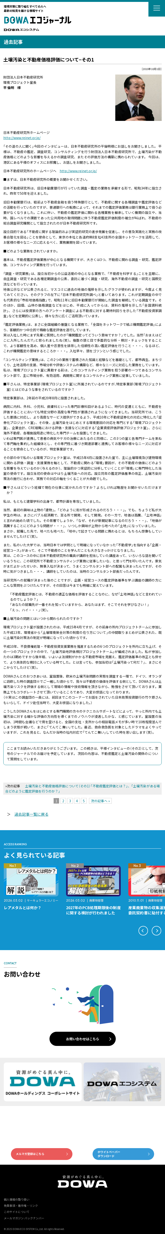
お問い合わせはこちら (82, 1038)
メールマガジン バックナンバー (24, 1218)
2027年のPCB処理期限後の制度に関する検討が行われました (93, 910)
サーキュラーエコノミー (42, 900)
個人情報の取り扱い (16, 1199)
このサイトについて (16, 1212)
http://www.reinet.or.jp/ (21, 137)
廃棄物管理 (96, 900)
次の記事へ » (100, 800)
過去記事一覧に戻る (31, 814)
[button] (143, 930)
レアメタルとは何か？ (22, 907)
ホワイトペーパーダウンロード (109, 1154)
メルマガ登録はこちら (30, 1154)
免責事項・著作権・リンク (21, 1205)
